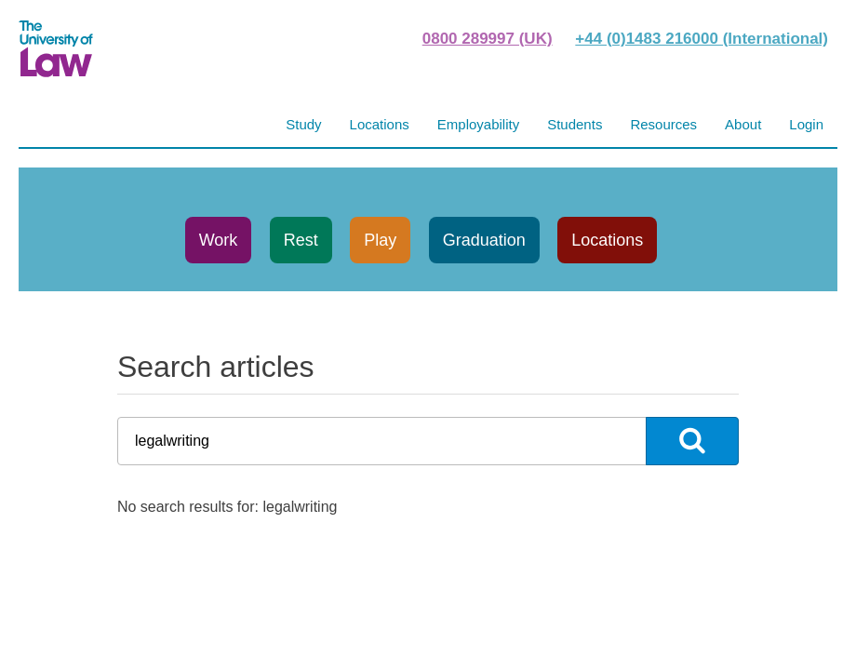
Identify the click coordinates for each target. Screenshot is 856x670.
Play (380, 240)
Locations (607, 240)
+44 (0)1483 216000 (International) (701, 38)
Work (218, 240)
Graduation (484, 240)
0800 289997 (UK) (487, 38)
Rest (301, 240)
